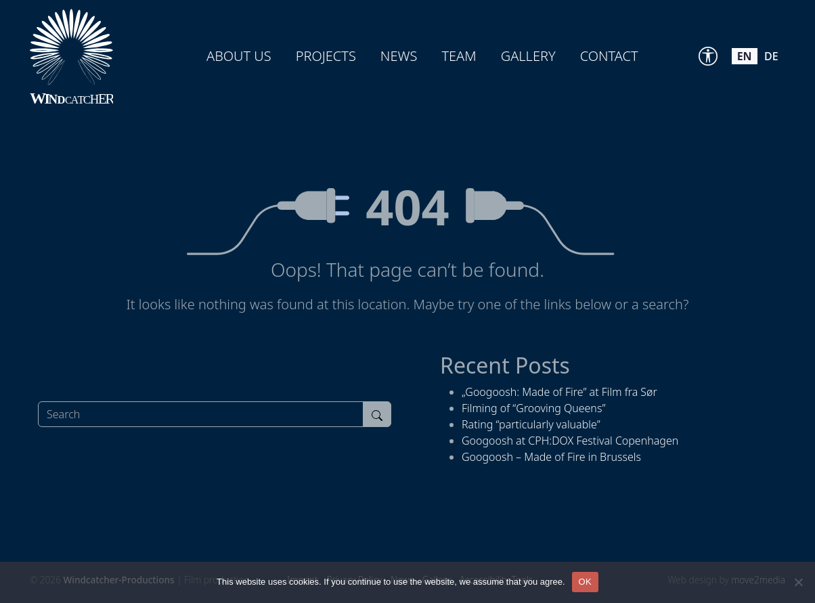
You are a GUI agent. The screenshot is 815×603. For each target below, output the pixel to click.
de (771, 56)
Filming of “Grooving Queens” (533, 408)
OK (585, 582)
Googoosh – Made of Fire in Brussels (551, 456)
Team (458, 56)
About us (238, 56)
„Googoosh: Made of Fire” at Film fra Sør (559, 391)
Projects (326, 56)
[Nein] (798, 582)
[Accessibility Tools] (708, 56)
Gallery (528, 56)
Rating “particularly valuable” (531, 424)
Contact (609, 56)
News (399, 56)
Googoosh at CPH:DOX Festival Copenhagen (570, 440)
